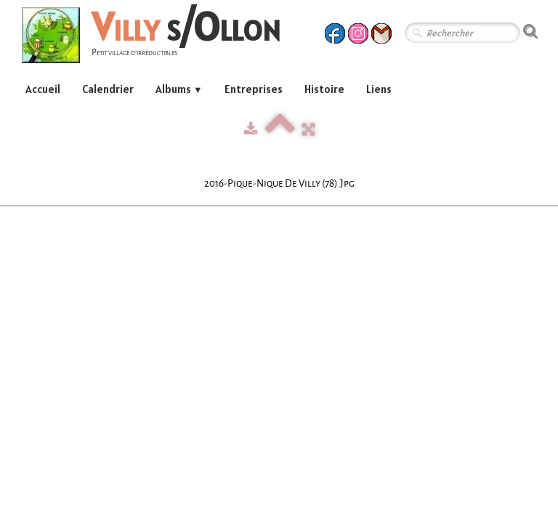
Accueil (42, 89)
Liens (379, 89)
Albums (179, 89)
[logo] (156, 37)
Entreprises (254, 89)
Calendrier (108, 89)
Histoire (324, 89)
